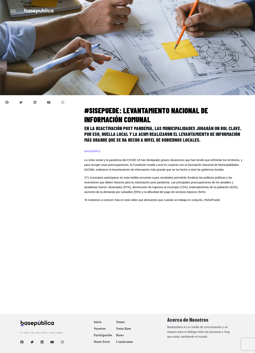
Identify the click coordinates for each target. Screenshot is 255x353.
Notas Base (123, 328)
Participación (103, 335)
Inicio (98, 322)
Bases (120, 335)
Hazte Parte (102, 341)
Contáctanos (124, 341)
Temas (120, 322)
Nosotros (100, 328)
